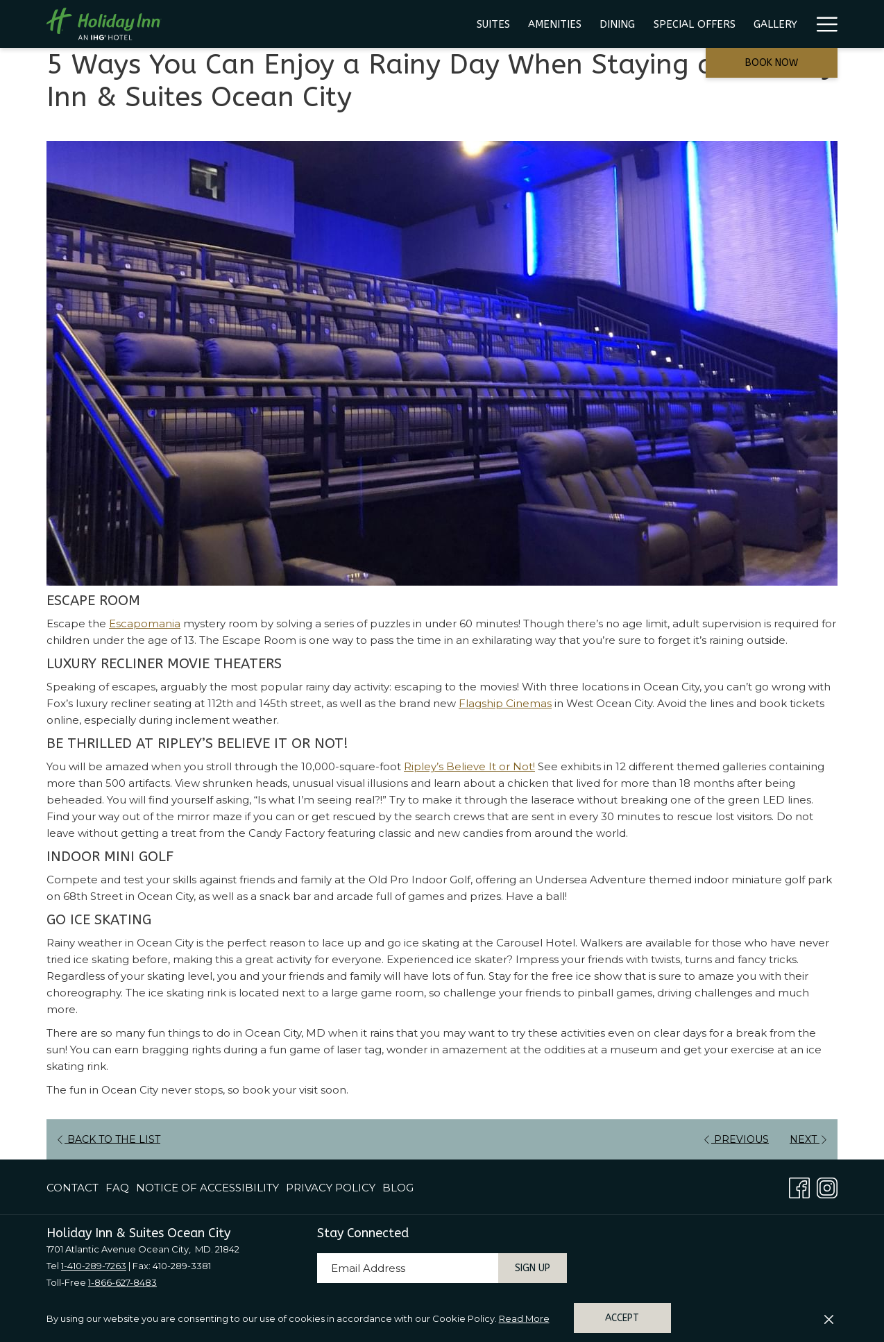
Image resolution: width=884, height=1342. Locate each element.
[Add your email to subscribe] (407, 1268)
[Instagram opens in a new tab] (827, 1186)
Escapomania (144, 623)
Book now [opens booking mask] (771, 63)
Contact (72, 1187)
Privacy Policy (330, 1187)
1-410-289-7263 (93, 1265)
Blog (398, 1187)
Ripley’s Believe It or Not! (469, 766)
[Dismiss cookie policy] (829, 1318)
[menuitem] (304, 24)
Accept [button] (622, 1318)
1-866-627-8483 (122, 1282)
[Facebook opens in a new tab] (799, 1186)
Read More (524, 1318)
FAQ (117, 1187)
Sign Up (532, 1268)
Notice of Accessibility (207, 1187)
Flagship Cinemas (505, 703)
